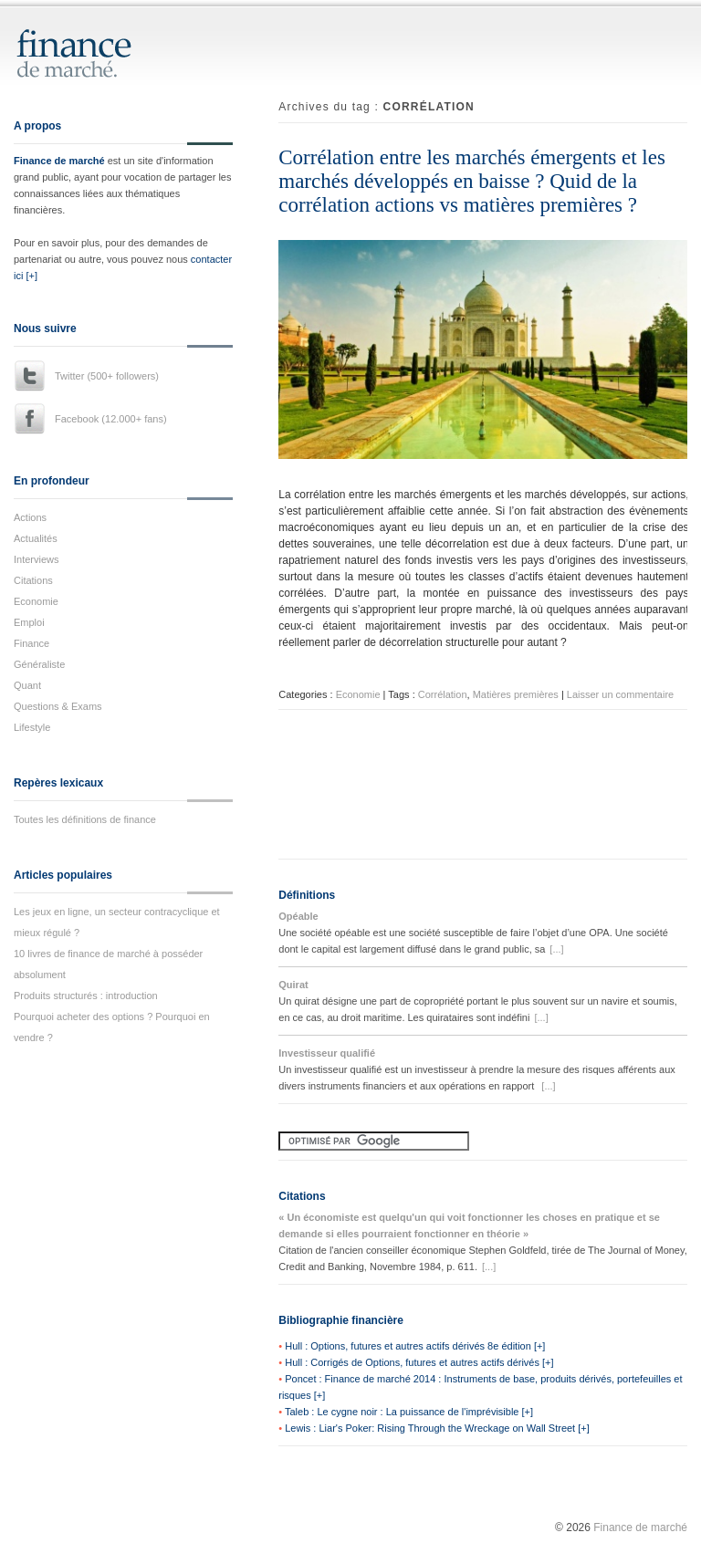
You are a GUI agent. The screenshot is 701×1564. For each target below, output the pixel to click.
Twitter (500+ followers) (107, 375)
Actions (30, 517)
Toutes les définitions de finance (85, 819)
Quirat (293, 984)
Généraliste (39, 664)
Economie (36, 601)
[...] (556, 949)
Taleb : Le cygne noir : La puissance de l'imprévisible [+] (409, 1411)
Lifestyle (32, 727)
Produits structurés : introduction (86, 995)
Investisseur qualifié (326, 1053)
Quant (27, 685)
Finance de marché (59, 160)
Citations (33, 580)
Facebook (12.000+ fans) (111, 418)
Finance (31, 643)
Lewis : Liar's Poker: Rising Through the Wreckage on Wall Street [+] (437, 1428)
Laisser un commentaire (620, 694)
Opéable (298, 916)
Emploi (29, 622)
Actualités (36, 538)
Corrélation (442, 694)
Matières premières (516, 694)
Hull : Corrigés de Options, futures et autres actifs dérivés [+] (419, 1362)
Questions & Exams (58, 706)
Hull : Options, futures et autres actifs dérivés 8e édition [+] (415, 1345)
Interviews (36, 559)
